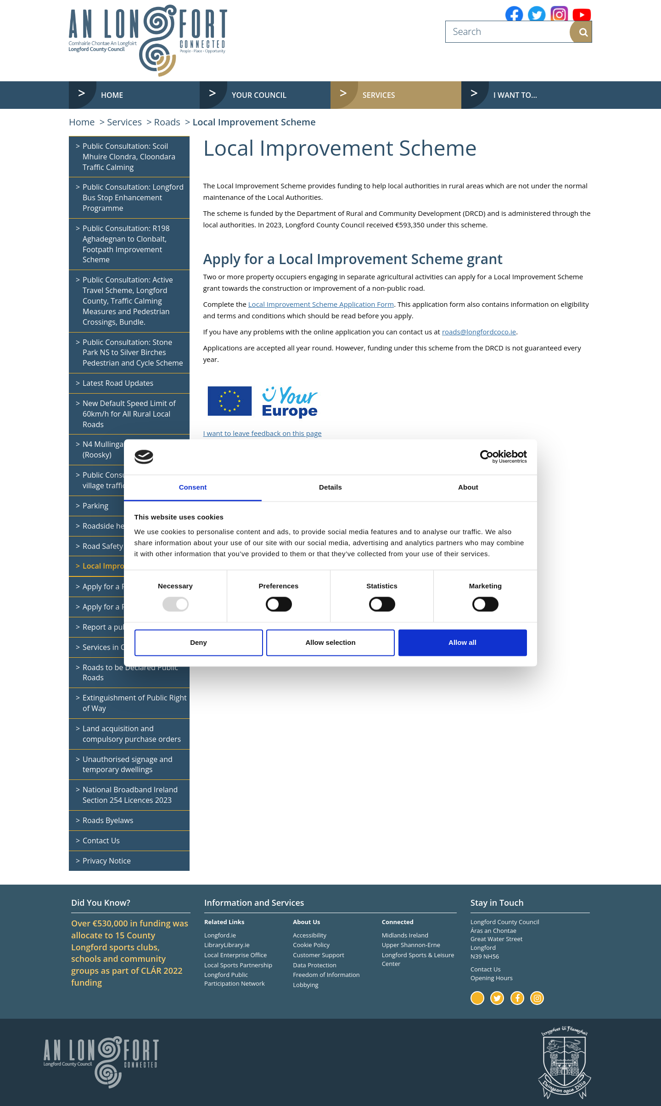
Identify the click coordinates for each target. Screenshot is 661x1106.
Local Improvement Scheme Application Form (321, 304)
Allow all (462, 642)
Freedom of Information (326, 975)
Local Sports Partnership (238, 965)
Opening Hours (492, 978)
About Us (306, 922)
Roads (167, 122)
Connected (398, 922)
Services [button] (379, 95)
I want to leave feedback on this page (262, 433)
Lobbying (305, 985)
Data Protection (314, 965)
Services (124, 122)
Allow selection (330, 642)
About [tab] (468, 487)
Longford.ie (220, 935)
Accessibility (309, 935)
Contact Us (486, 969)
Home (112, 95)
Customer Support (318, 955)
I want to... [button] (515, 95)
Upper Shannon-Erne (411, 945)
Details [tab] (330, 487)
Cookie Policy (311, 945)
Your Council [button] (259, 95)
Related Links (224, 922)
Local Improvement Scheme (253, 122)
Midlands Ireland (405, 935)
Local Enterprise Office (235, 955)
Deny (198, 642)
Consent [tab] (193, 487)
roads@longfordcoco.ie (479, 331)
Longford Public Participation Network (234, 979)
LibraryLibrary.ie (227, 945)
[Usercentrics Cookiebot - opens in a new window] (487, 457)
